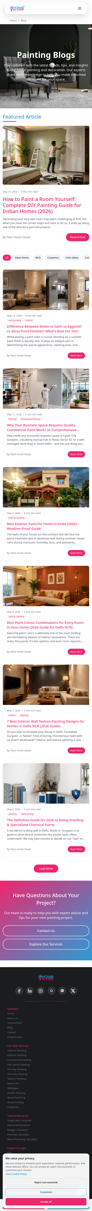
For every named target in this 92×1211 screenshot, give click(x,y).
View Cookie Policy (16, 1174)
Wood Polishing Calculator (22, 1139)
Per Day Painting (17, 1069)
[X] (73, 991)
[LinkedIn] (30, 991)
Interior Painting (16, 1050)
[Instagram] (41, 991)
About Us (12, 1018)
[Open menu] (79, 8)
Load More (46, 868)
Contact (11, 1032)
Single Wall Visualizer (19, 1120)
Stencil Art (13, 1083)
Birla (38, 257)
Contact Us (46, 930)
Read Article (77, 237)
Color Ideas (71, 257)
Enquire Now (14, 1037)
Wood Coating (15, 1102)
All (6, 257)
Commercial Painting (19, 1059)
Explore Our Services (46, 944)
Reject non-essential (46, 1182)
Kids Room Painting (18, 1064)
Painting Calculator (18, 1134)
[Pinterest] (62, 991)
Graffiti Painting (16, 1092)
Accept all (46, 1201)
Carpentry (53, 257)
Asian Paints (22, 257)
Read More (76, 355)
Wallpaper (13, 1088)
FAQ (9, 1152)
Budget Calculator (17, 1129)
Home (13, 20)
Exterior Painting (17, 1055)
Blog (23, 20)
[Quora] (51, 991)
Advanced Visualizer (18, 1125)
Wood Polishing (16, 1097)
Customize (46, 1192)
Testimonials (14, 1022)
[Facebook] (19, 991)
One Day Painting (17, 1074)
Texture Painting (16, 1078)
